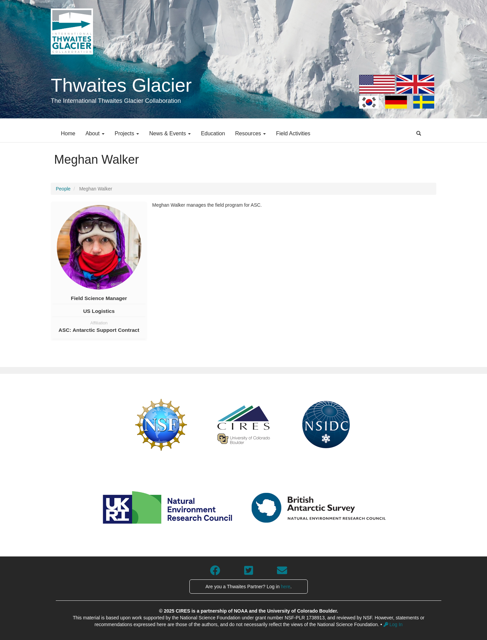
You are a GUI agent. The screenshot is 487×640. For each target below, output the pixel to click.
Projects (127, 133)
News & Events (170, 133)
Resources (250, 133)
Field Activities (293, 133)
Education (213, 133)
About (95, 133)
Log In (393, 624)
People (63, 188)
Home (68, 133)
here (286, 586)
